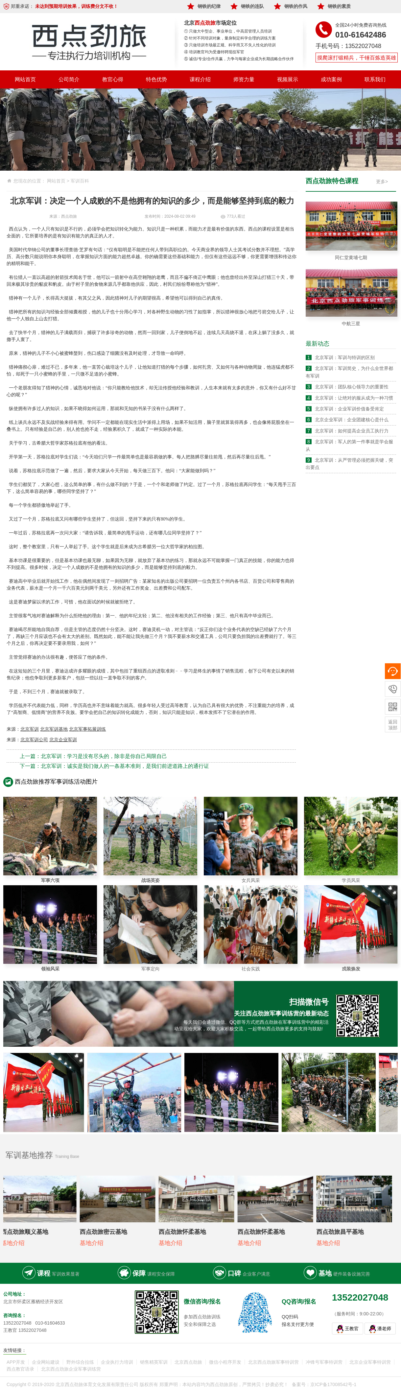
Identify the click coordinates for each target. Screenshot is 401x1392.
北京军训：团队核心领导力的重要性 (352, 386)
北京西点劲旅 (188, 1362)
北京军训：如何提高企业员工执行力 (352, 430)
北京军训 (29, 729)
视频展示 (287, 79)
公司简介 (69, 79)
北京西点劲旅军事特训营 (273, 1362)
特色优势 (156, 79)
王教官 (352, 1328)
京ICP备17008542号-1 (333, 1384)
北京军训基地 (54, 729)
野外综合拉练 (80, 1362)
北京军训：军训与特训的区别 (345, 357)
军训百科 (80, 180)
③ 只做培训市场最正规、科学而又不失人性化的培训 (230, 45)
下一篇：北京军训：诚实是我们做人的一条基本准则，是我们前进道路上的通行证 (114, 766)
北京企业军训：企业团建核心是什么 (352, 419)
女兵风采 (251, 880)
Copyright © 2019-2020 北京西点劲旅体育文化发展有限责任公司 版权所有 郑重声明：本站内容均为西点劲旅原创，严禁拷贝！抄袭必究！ (147, 1384)
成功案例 (331, 79)
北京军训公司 (34, 739)
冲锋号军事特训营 (324, 1362)
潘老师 (384, 1328)
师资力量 (243, 79)
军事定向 (150, 968)
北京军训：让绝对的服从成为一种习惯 (354, 398)
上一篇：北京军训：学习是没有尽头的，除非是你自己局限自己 (93, 756)
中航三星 (351, 323)
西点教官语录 (20, 1369)
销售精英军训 (154, 1362)
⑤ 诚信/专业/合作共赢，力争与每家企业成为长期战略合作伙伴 (239, 59)
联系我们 (375, 79)
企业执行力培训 (117, 1362)
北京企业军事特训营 (370, 1362)
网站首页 (25, 79)
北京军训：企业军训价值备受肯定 (349, 408)
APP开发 (16, 1362)
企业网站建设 (45, 1362)
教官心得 (112, 79)
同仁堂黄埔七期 (351, 257)
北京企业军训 (63, 739)
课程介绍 (200, 79)
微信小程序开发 (225, 1362)
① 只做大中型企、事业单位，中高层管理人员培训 (228, 31)
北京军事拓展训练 (87, 729)
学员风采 (351, 880)
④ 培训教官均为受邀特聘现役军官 (214, 52)
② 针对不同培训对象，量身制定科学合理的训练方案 (230, 38)
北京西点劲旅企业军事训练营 (71, 1369)
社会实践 (251, 968)
